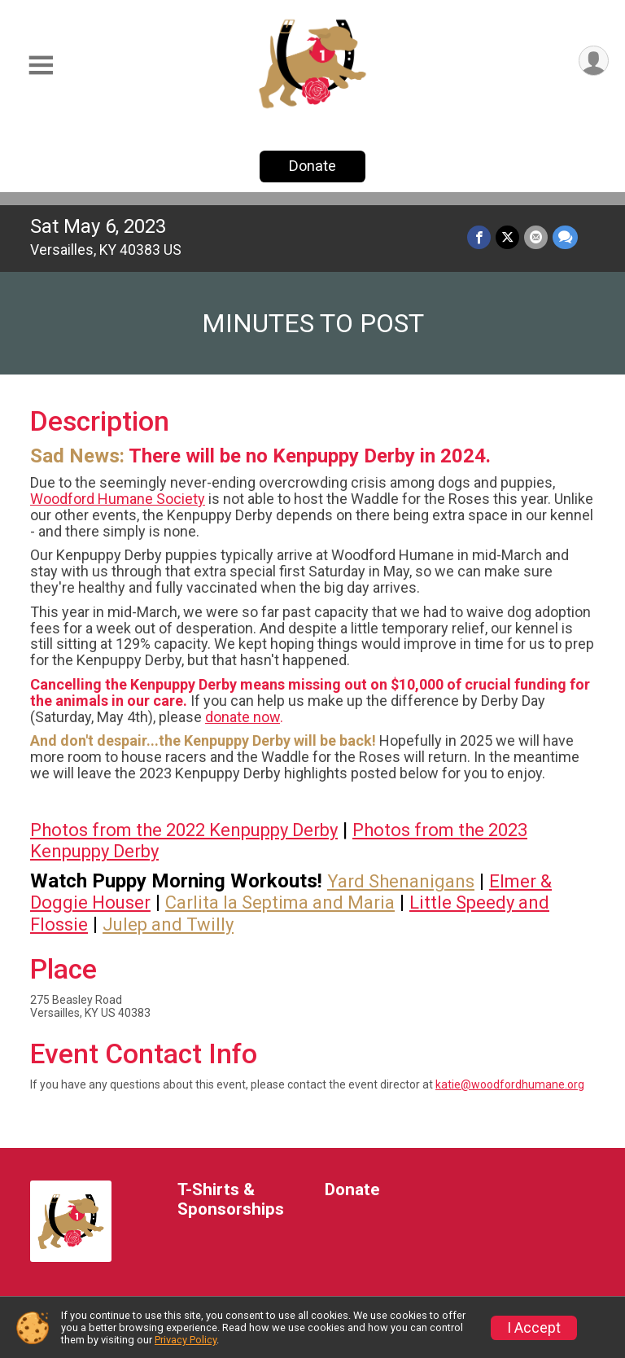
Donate (312, 165)
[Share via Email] (536, 237)
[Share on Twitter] (507, 237)
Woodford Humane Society (117, 498)
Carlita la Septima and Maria (280, 902)
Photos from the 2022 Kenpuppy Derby (184, 830)
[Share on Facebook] (479, 237)
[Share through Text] (565, 237)
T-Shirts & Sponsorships (230, 1200)
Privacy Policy (185, 1340)
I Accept (534, 1328)
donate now (242, 716)
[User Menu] (594, 61)
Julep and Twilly (168, 924)
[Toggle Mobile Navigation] (40, 65)
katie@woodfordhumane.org (509, 1084)
